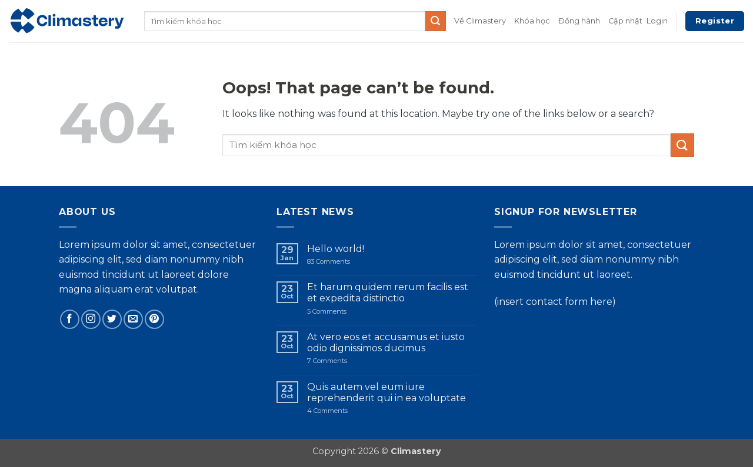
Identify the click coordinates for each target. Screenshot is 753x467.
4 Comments (349, 411)
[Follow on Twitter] (112, 319)
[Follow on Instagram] (91, 319)
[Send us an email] (133, 319)
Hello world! (335, 248)
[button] (657, 21)
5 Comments (341, 311)
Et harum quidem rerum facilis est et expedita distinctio (387, 292)
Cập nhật (625, 20)
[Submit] (435, 21)
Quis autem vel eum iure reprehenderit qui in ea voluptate (386, 392)
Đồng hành (579, 20)
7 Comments (345, 361)
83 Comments (338, 262)
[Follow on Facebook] (69, 319)
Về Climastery (480, 20)
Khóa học (532, 20)
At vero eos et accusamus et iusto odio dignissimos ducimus (386, 342)
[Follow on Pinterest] (154, 319)
